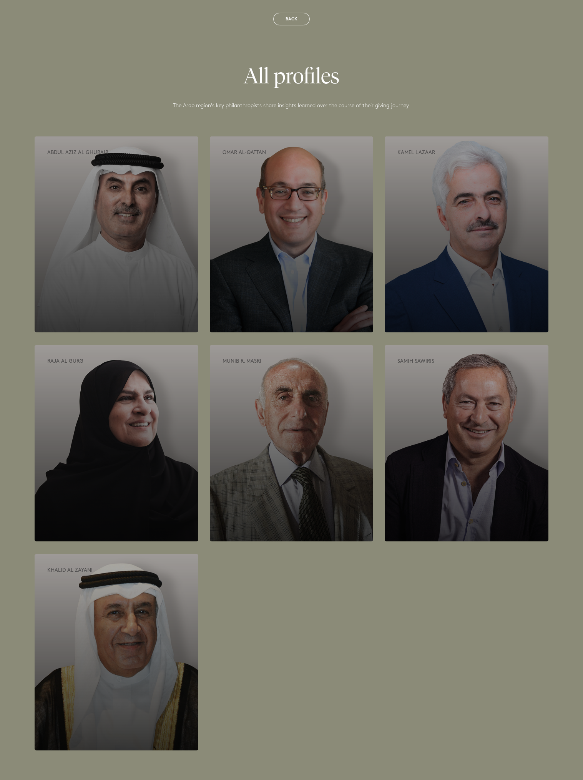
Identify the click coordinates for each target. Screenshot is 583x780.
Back (291, 19)
